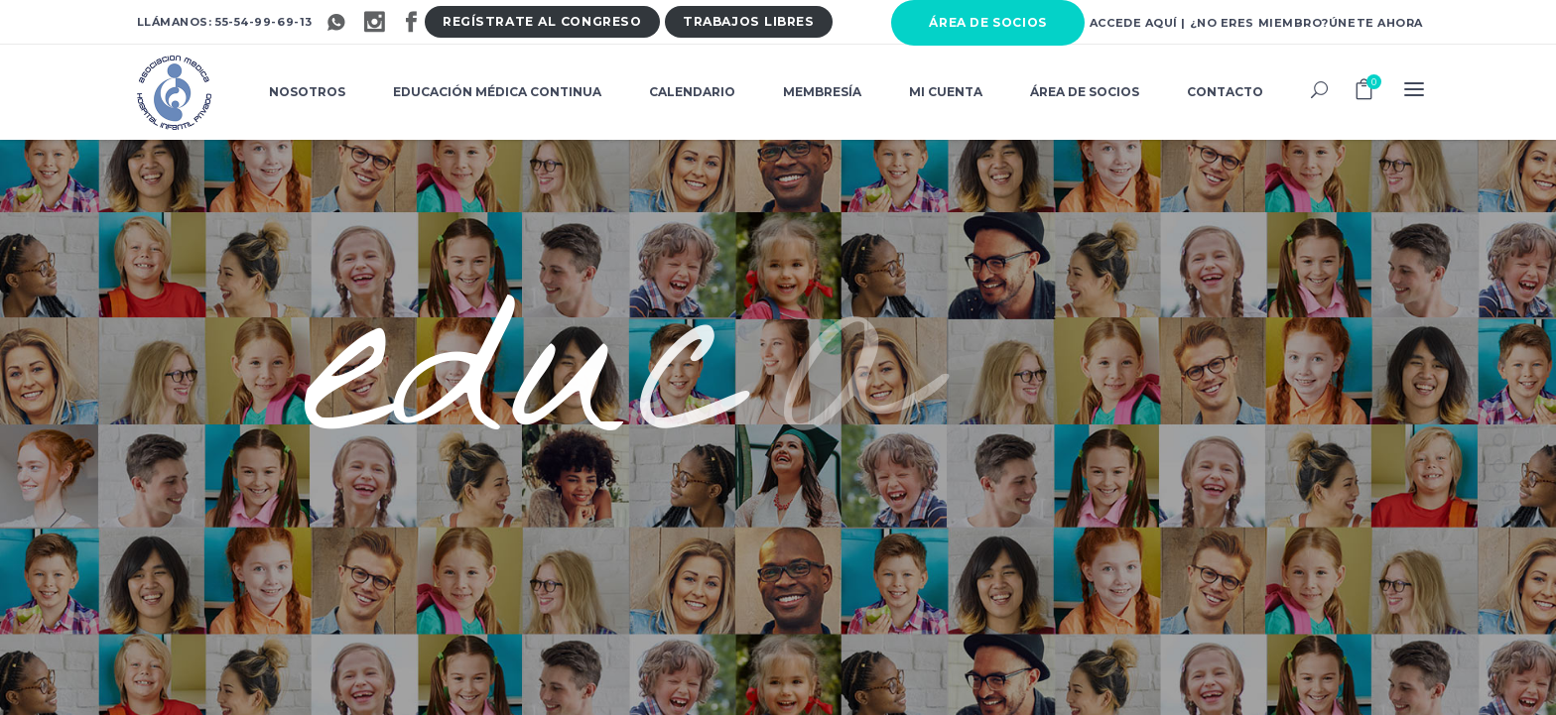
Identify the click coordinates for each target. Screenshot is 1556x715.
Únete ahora (1376, 23)
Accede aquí (1134, 23)
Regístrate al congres (542, 21)
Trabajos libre (748, 21)
